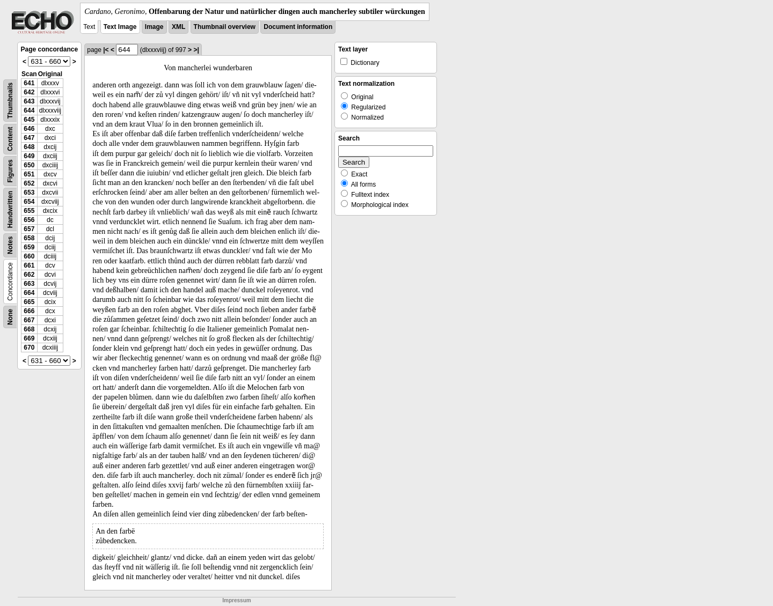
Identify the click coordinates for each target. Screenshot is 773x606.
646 (29, 128)
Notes (10, 245)
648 (29, 147)
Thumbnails (10, 101)
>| (196, 50)
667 (29, 320)
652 (29, 183)
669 (29, 338)
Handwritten (10, 209)
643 (29, 101)
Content (10, 139)
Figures (10, 170)
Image (154, 27)
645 (29, 119)
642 (29, 92)
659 (29, 247)
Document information (298, 27)
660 (29, 256)
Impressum (236, 600)
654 (29, 201)
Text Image (120, 27)
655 (29, 211)
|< (105, 50)
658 (29, 238)
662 (29, 274)
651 (29, 174)
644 (29, 110)
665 (29, 302)
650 (29, 165)
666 (29, 311)
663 (29, 283)
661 (29, 265)
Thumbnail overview (225, 27)
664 (29, 293)
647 (29, 138)
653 (29, 192)
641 (29, 83)
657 (29, 229)
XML (178, 27)
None (10, 317)
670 (29, 347)
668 (29, 329)
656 (29, 220)
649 (29, 156)
